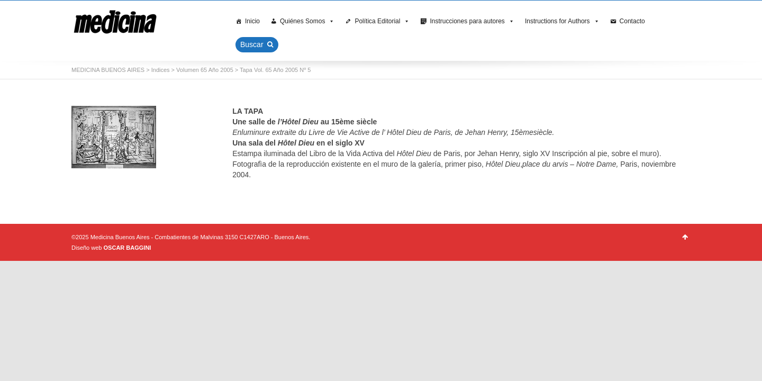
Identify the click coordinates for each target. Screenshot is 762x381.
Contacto (632, 21)
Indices (160, 70)
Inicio (252, 21)
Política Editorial (382, 21)
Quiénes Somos (307, 21)
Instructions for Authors (562, 21)
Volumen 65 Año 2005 (204, 70)
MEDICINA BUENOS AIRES (107, 70)
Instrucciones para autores (472, 21)
